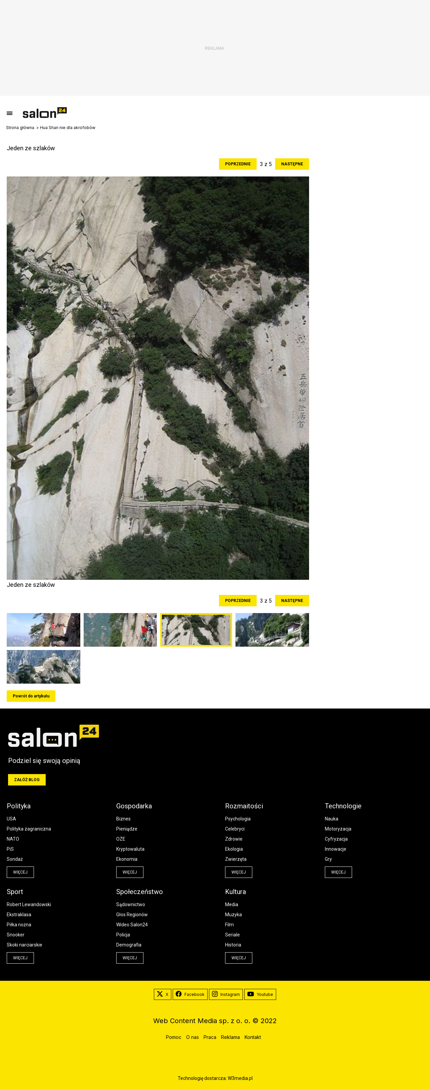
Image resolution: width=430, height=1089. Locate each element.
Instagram (226, 994)
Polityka (19, 806)
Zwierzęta (236, 859)
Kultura (235, 891)
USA (11, 818)
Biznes (123, 818)
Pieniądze (126, 829)
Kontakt (253, 1037)
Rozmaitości (244, 806)
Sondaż (15, 859)
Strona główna (20, 127)
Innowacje (335, 849)
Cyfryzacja (336, 839)
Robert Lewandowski (29, 904)
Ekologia (234, 849)
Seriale (232, 934)
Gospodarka (134, 806)
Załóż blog (27, 779)
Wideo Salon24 (132, 924)
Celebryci (235, 829)
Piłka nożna (19, 924)
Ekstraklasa (19, 914)
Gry (328, 859)
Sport (15, 891)
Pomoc (173, 1037)
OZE (120, 839)
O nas (192, 1037)
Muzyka (233, 914)
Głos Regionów (132, 914)
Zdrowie (234, 839)
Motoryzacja (338, 829)
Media (231, 904)
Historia (233, 944)
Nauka (331, 818)
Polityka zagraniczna (29, 829)
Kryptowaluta (130, 849)
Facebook (190, 994)
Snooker (16, 934)
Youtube (260, 994)
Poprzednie (238, 164)
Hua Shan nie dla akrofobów (67, 127)
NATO (13, 839)
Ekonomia (126, 859)
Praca (210, 1037)
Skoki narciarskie (24, 944)
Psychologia (238, 818)
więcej (20, 872)
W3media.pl (240, 1078)
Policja (123, 934)
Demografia (128, 944)
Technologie (343, 806)
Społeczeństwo (139, 891)
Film (229, 924)
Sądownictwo (130, 904)
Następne (292, 164)
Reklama (230, 1037)
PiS (10, 849)
